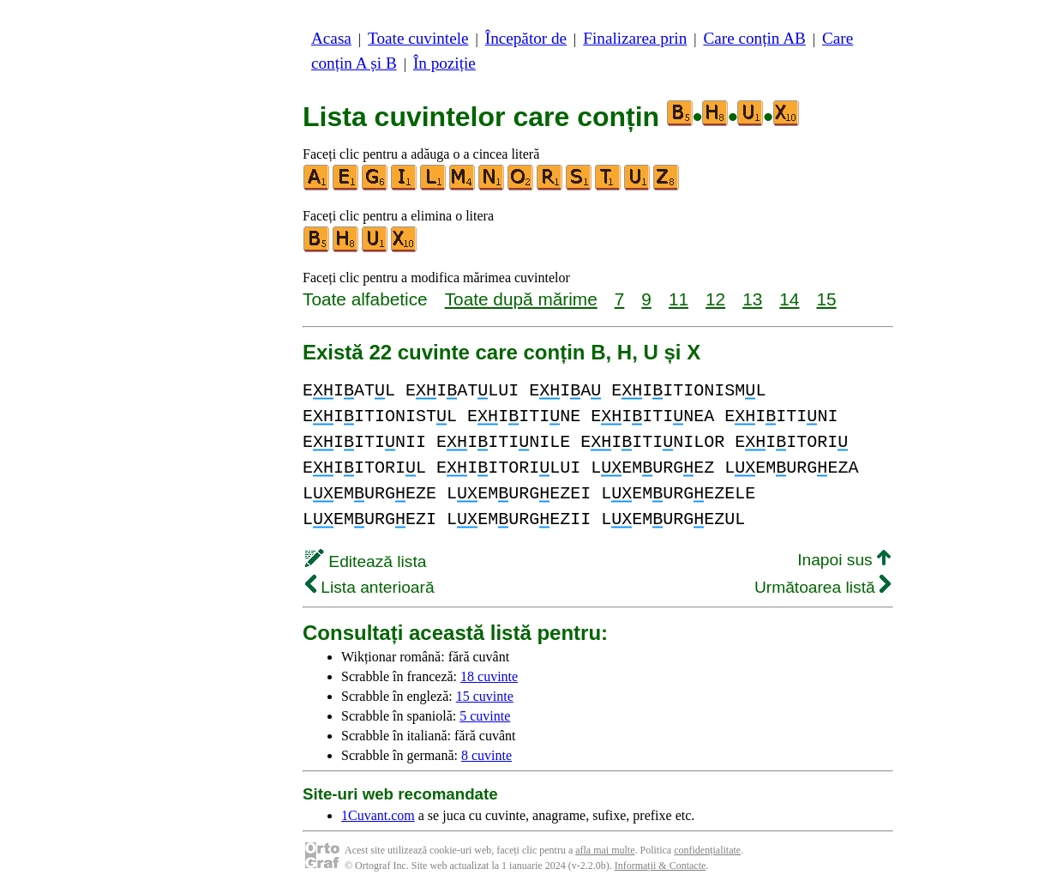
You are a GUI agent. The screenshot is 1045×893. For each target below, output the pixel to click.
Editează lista (365, 561)
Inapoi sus (844, 560)
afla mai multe (604, 850)
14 (789, 299)
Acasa (331, 38)
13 (752, 299)
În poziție (444, 63)
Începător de (526, 38)
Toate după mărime (521, 299)
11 (678, 299)
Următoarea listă (822, 587)
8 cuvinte (486, 755)
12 (715, 299)
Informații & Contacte (660, 866)
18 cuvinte (489, 676)
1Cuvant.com (378, 815)
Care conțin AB (754, 38)
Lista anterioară (370, 587)
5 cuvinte (484, 716)
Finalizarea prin (635, 38)
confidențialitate (707, 850)
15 (826, 299)
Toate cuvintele (418, 38)
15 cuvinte (484, 696)
